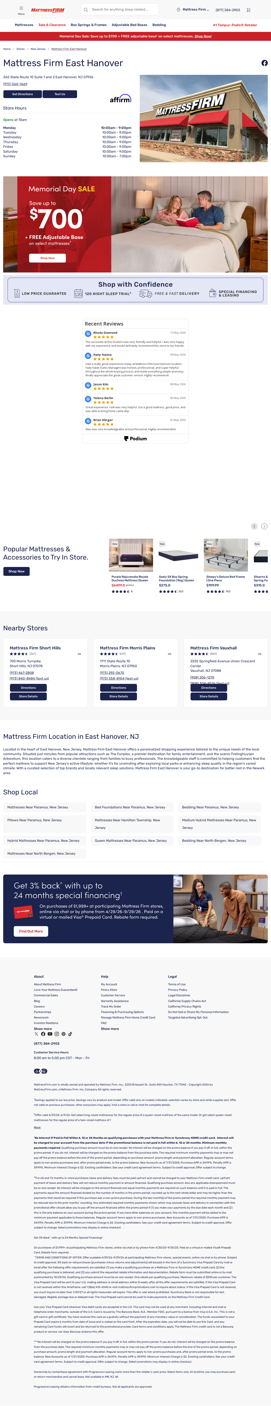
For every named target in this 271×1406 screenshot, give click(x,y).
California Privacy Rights (184, 1006)
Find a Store (109, 990)
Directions (26, 696)
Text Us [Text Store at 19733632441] (60, 94)
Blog (37, 1001)
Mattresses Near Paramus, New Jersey (37, 807)
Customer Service (113, 995)
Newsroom (41, 1017)
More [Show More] (37, 1127)
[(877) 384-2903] (228, 9)
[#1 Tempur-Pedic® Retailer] (235, 25)
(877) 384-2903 (47, 1044)
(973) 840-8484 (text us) (29, 679)
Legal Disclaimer (179, 995)
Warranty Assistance (115, 1001)
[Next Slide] (264, 526)
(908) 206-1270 (202, 678)
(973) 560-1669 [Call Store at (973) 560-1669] (15, 84)
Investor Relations (46, 1023)
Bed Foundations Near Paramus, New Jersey (130, 807)
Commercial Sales (46, 995)
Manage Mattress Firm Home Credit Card (128, 1017)
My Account (109, 984)
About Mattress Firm (47, 984)
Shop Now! (203, 36)
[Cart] (250, 9)
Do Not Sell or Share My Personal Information (198, 1012)
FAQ (103, 1023)
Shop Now (16, 572)
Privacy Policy (177, 990)
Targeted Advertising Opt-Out (187, 1017)
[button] (24, 25)
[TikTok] (70, 1033)
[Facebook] (43, 1033)
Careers (39, 1006)
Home (7, 49)
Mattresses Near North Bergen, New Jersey (41, 854)
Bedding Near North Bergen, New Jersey (214, 841)
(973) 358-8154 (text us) (119, 679)
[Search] (85, 9)
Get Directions (20, 94)
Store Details (64, 696)
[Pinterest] (63, 1033)
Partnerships (42, 1012)
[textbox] (124, 9)
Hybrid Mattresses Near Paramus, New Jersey (43, 841)
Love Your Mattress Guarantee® (55, 990)
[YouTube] (50, 1033)
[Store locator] (178, 9)
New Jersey (38, 49)
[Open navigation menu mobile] (21, 8)
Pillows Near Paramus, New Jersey (34, 820)
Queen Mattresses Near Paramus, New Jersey (131, 841)
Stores (21, 49)
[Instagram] (56, 1033)
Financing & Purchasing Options (122, 1012)
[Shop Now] (16, 571)
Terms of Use (177, 984)
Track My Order (111, 1006)
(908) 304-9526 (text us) (209, 683)
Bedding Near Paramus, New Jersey (210, 807)
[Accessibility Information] (40, 1071)
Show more (43, 1029)
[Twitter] (36, 1033)
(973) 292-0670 (112, 673)
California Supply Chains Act (187, 1001)
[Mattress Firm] (48, 10)
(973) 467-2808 (22, 673)
